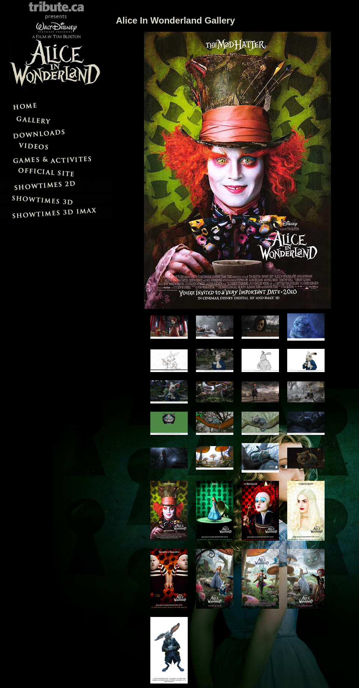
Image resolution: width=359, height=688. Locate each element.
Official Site (56, 171)
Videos (56, 145)
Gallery (56, 118)
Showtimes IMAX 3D (56, 212)
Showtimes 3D (56, 198)
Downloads (56, 132)
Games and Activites (56, 158)
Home (56, 105)
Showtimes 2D (56, 185)
